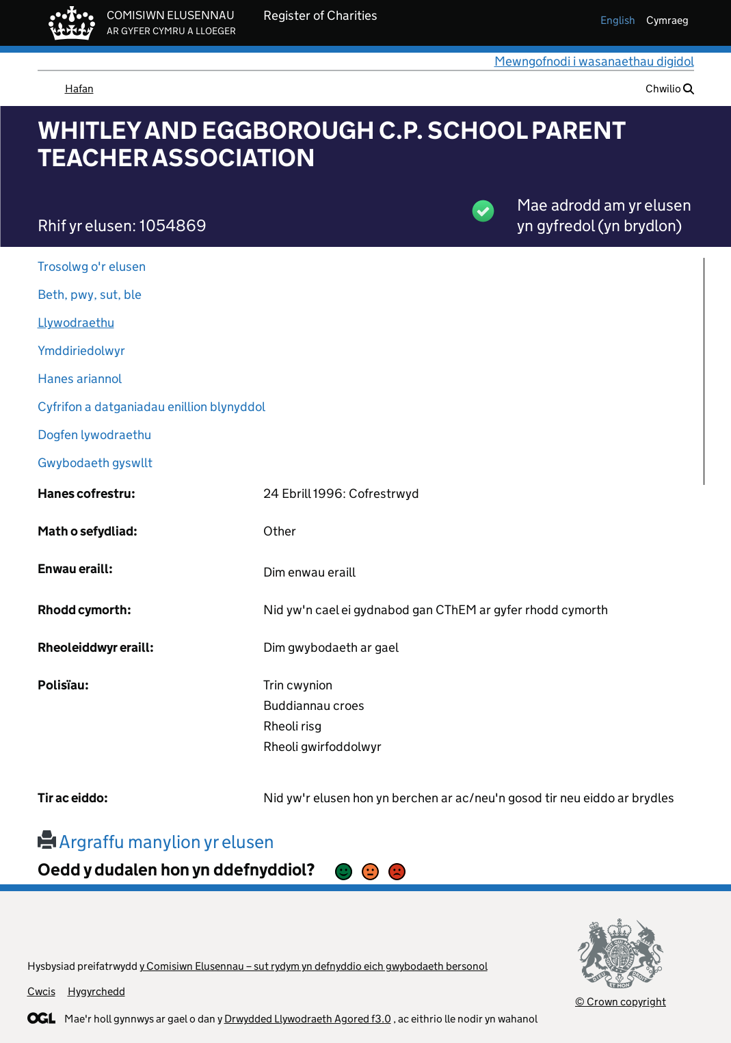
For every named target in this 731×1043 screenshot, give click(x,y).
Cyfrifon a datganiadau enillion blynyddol (151, 406)
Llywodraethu (76, 322)
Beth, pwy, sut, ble (90, 294)
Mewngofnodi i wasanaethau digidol (594, 61)
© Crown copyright (620, 1001)
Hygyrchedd (96, 991)
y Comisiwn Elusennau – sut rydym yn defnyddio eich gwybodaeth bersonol (313, 966)
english (617, 20)
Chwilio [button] (670, 88)
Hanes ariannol (80, 378)
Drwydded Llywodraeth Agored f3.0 (307, 1018)
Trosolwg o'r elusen (92, 266)
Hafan (79, 88)
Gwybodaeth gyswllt (95, 463)
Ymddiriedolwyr (81, 350)
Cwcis (41, 991)
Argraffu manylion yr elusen (156, 841)
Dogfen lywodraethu (94, 435)
